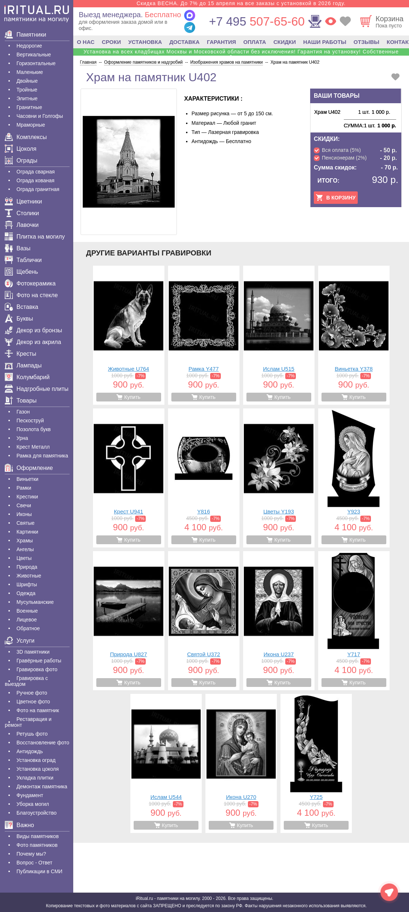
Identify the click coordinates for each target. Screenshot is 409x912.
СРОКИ (111, 42)
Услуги (19, 640)
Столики (22, 213)
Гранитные (29, 107)
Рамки (23, 488)
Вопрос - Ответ (34, 863)
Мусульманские (35, 602)
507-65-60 (257, 21)
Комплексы (26, 137)
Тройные (26, 90)
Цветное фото (33, 701)
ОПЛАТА (254, 42)
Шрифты (26, 584)
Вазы (17, 248)
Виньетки (27, 479)
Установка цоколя (37, 769)
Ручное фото (31, 693)
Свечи (23, 505)
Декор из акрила (33, 342)
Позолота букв (33, 429)
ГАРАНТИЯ (221, 42)
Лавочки (22, 225)
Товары (21, 400)
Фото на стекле (31, 295)
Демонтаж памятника (41, 786)
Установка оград (36, 760)
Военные (27, 611)
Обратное (28, 628)
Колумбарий (27, 377)
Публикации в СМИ (39, 871)
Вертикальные (33, 54)
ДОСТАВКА (184, 42)
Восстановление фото (42, 742)
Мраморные (30, 125)
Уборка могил (32, 804)
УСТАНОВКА (145, 42)
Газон (23, 412)
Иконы (24, 514)
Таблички (23, 260)
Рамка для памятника (42, 456)
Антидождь (29, 751)
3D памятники (32, 652)
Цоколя (20, 149)
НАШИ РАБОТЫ (324, 42)
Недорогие (29, 46)
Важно (19, 825)
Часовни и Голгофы (39, 116)
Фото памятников (36, 845)
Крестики (27, 497)
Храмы (24, 540)
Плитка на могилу (35, 236)
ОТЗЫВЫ (366, 42)
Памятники (25, 34)
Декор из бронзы (33, 330)
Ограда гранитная (37, 189)
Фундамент (29, 795)
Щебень (21, 272)
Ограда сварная (35, 172)
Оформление (29, 468)
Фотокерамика (30, 283)
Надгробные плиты (36, 389)
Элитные (27, 98)
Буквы (19, 318)
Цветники (23, 201)
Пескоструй (30, 420)
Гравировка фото (36, 669)
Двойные (27, 81)
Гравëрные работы (38, 661)
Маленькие (29, 72)
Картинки (27, 532)
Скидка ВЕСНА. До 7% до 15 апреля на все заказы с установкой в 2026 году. (241, 3)
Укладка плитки (34, 778)
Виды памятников (37, 836)
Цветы (23, 558)
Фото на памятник (37, 710)
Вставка (21, 307)
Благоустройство (36, 813)
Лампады (23, 365)
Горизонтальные (36, 63)
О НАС (85, 42)
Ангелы (25, 549)
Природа (26, 567)
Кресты (20, 354)
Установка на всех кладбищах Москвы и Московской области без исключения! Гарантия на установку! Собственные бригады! (241, 54)
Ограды (21, 160)
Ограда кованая (35, 180)
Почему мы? (31, 854)
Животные (28, 576)
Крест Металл (33, 447)
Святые (25, 523)
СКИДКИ (285, 42)
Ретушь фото (32, 734)
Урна (22, 438)
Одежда (26, 593)
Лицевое (26, 620)
